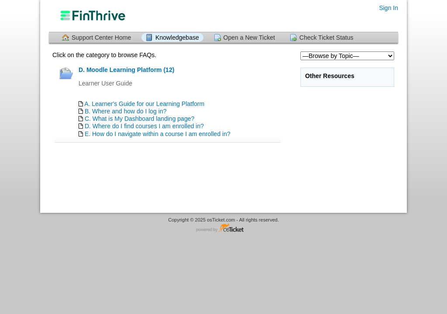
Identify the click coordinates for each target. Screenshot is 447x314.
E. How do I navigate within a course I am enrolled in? (157, 133)
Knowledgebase (177, 37)
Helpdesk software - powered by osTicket (223, 228)
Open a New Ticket (249, 37)
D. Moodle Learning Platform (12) (126, 69)
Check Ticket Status (326, 37)
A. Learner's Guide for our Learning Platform (144, 103)
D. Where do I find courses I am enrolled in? (144, 126)
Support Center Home (101, 37)
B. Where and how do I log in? (126, 111)
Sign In (388, 7)
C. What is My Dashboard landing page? (139, 118)
